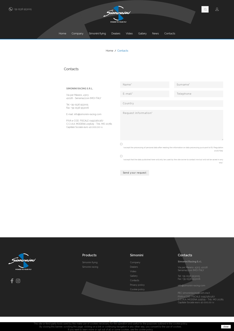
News (155, 33)
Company (77, 33)
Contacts (169, 33)
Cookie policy (137, 289)
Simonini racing (90, 267)
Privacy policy (137, 285)
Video (129, 33)
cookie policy (146, 329)
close (226, 326)
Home (62, 33)
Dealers (115, 33)
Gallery (142, 33)
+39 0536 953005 (23, 9)
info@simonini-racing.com (87, 114)
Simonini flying (97, 33)
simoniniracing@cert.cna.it (196, 293)
